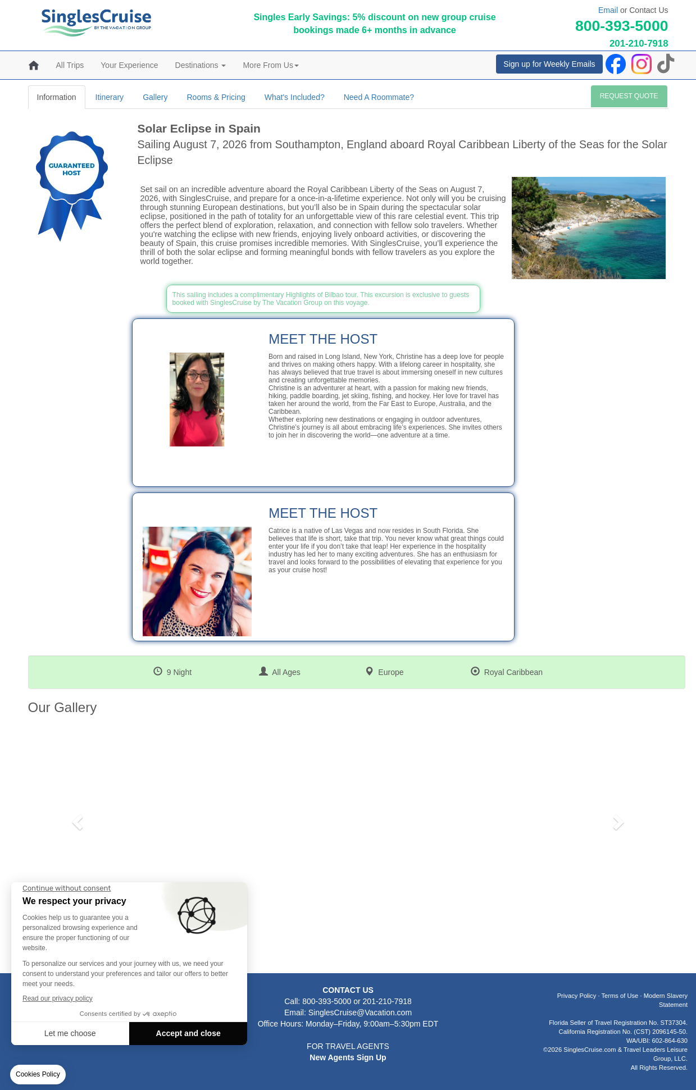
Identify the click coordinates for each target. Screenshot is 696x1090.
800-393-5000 (621, 25)
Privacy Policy (577, 995)
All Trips (70, 65)
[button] (76, 818)
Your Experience (129, 65)
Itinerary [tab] (109, 97)
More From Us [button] (270, 65)
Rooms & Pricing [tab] (215, 97)
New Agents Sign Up (348, 1057)
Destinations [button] (200, 65)
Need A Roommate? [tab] (379, 97)
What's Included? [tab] (295, 97)
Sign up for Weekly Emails (549, 64)
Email (608, 10)
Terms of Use (619, 995)
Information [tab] (56, 97)
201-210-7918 (638, 43)
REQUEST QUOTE (629, 96)
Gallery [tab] (155, 97)
